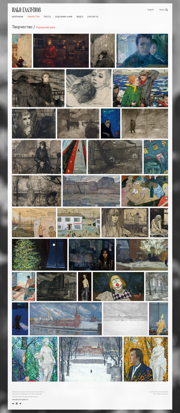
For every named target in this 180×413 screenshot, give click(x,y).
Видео (80, 16)
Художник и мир (63, 16)
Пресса (47, 16)
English (151, 9)
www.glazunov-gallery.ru (20, 399)
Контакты (92, 16)
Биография (17, 16)
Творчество (33, 16)
